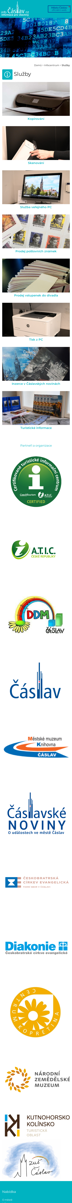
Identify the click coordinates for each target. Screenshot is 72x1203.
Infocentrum (51, 65)
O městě (7, 1199)
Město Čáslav (59, 8)
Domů (38, 65)
